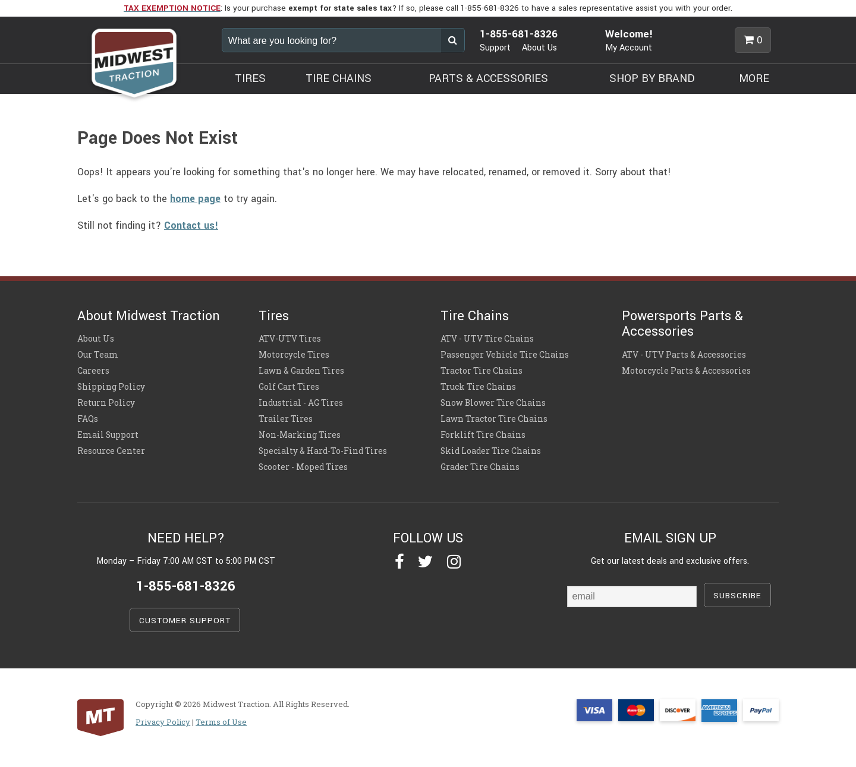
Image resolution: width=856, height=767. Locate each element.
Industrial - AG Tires (301, 402)
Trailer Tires (286, 419)
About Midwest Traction (148, 316)
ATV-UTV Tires (290, 338)
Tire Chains (474, 316)
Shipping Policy (111, 386)
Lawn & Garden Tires (301, 370)
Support (495, 48)
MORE (754, 78)
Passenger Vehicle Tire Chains (504, 354)
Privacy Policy (163, 722)
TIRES (250, 78)
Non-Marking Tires (300, 435)
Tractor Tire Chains (481, 370)
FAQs (87, 419)
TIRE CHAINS (339, 78)
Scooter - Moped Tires (303, 467)
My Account (628, 48)
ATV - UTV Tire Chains (487, 338)
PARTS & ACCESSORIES (488, 78)
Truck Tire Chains (478, 386)
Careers (93, 370)
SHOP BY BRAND (652, 78)
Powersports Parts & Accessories (682, 324)
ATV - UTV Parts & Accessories (684, 354)
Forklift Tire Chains (482, 435)
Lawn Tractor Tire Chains (493, 419)
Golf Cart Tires (289, 386)
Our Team (97, 354)
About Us (539, 48)
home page (195, 199)
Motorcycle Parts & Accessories (686, 370)
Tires (274, 316)
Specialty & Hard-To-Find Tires (323, 451)
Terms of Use (221, 722)
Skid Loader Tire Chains (490, 451)
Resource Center (111, 451)
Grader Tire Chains (480, 467)
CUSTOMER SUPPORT (185, 620)
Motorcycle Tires (294, 354)
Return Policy (106, 402)
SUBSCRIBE (737, 595)
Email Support (108, 435)
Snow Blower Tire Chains (493, 402)
